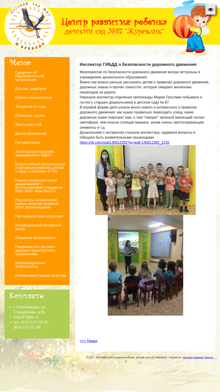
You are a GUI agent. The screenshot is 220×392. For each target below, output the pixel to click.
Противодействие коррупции (39, 216)
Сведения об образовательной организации (29, 76)
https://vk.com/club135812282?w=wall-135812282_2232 (124, 142)
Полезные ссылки (30, 115)
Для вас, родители (30, 89)
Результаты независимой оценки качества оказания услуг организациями (37, 203)
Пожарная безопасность (35, 238)
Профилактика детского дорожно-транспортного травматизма (35, 250)
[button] (210, 9)
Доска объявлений (30, 133)
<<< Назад (88, 341)
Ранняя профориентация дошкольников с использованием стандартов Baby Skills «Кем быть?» (39, 185)
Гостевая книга (27, 142)
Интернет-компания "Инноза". (198, 357)
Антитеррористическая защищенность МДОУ (34, 153)
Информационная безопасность (30, 264)
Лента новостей (28, 124)
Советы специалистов (33, 98)
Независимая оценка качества (40, 275)
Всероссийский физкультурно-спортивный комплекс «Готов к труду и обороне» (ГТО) (40, 167)
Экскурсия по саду (30, 107)
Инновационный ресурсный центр (38, 227)
